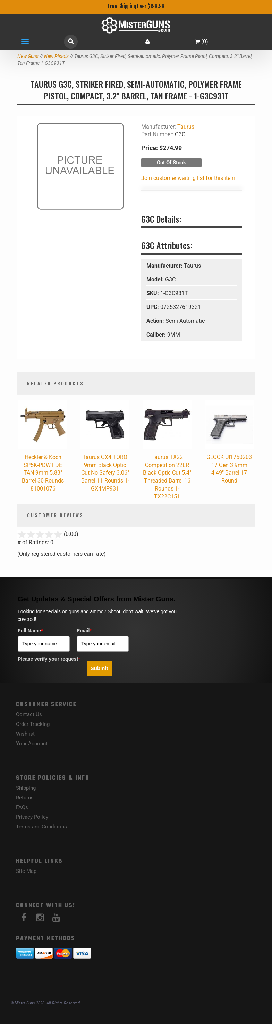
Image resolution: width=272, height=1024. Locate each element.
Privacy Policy (32, 817)
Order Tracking (33, 724)
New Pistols (56, 56)
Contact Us (29, 714)
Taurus (185, 126)
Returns (25, 798)
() (201, 41)
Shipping (26, 788)
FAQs (22, 807)
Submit (99, 668)
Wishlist (25, 734)
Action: (155, 321)
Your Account (32, 743)
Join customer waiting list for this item (188, 178)
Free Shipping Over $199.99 (136, 7)
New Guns (28, 56)
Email (84, 630)
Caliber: (156, 334)
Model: (155, 279)
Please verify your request (49, 659)
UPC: (153, 307)
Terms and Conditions (41, 827)
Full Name (30, 630)
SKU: (153, 293)
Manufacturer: (165, 265)
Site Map (26, 871)
